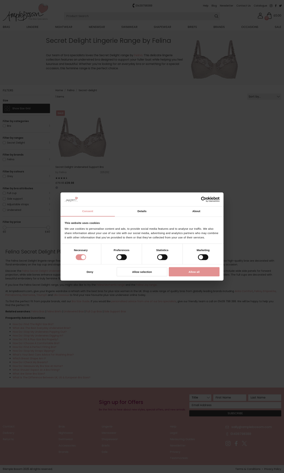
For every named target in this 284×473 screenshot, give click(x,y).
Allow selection (142, 271)
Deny (90, 271)
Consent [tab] (87, 211)
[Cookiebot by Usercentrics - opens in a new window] (204, 199)
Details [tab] (142, 211)
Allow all (194, 271)
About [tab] (196, 211)
